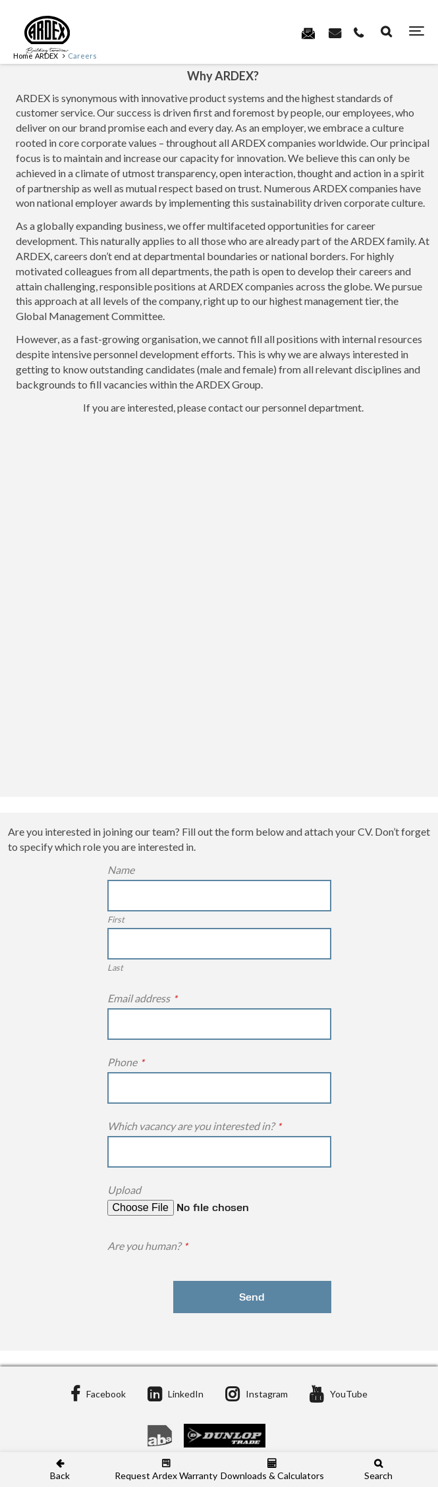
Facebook (98, 1393)
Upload (124, 1189)
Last (115, 967)
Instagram (256, 1393)
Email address (142, 998)
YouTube (339, 1393)
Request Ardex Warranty (166, 1469)
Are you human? (147, 1245)
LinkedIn (176, 1393)
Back (60, 1469)
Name (120, 869)
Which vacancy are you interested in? (194, 1126)
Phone (125, 1062)
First (115, 919)
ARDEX (46, 55)
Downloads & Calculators (272, 1469)
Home (23, 55)
